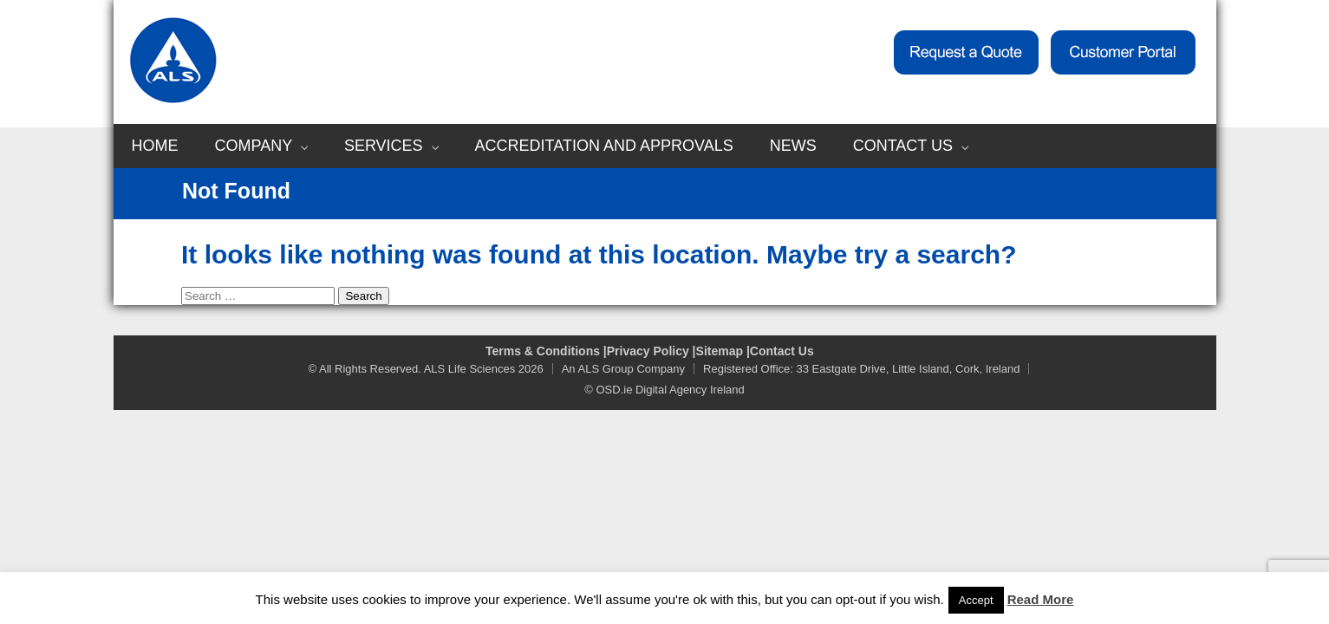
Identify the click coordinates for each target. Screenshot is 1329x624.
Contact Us (910, 145)
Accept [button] (976, 600)
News (793, 145)
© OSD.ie (608, 389)
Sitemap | (723, 351)
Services (391, 145)
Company (261, 145)
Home (155, 145)
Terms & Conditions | (546, 351)
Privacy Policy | (651, 351)
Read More (1040, 599)
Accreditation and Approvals (604, 145)
